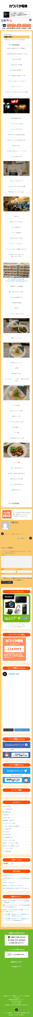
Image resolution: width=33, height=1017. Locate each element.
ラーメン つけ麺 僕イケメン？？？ (13, 534)
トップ (4, 1012)
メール (19, 569)
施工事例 (5, 812)
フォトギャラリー (7, 823)
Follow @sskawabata (16, 775)
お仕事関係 (7, 837)
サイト (3, 573)
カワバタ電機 (9, 749)
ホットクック (7, 848)
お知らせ (5, 806)
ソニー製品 (6, 829)
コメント (3, 555)
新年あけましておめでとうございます (13, 885)
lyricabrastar (17, 920)
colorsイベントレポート (9, 843)
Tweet (10, 44)
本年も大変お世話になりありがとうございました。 (16, 888)
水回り (5, 817)
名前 (2, 569)
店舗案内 (9, 1012)
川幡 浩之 (7, 39)
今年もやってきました (9, 882)
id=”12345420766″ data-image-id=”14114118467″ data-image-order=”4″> (16, 279)
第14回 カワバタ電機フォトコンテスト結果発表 (16, 900)
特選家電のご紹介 (7, 820)
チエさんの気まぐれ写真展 (11, 826)
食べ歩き (6, 834)
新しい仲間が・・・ (25, 538)
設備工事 (11, 1015)
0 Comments (21, 39)
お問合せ (21, 1015)
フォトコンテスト (7, 840)
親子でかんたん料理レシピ (10, 846)
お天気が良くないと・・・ (10, 875)
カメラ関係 (7, 809)
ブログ (14, 39)
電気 (5, 814)
